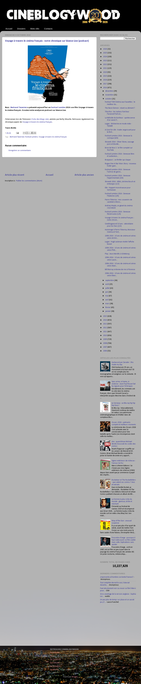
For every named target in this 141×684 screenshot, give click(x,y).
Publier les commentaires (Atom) (29, 181)
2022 (105, 64)
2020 (105, 72)
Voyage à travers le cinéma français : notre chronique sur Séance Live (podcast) (47, 41)
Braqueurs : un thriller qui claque (118, 160)
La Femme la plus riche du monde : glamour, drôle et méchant (122, 501)
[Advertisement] (49, 165)
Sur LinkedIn (54, 653)
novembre (109, 95)
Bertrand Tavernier (19, 107)
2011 (105, 332)
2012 (105, 328)
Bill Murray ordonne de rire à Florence (120, 269)
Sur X (52, 656)
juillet (107, 288)
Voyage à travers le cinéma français (37, 122)
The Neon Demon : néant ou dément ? (120, 108)
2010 (105, 335)
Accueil (8, 28)
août (107, 284)
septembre (109, 280)
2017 (105, 84)
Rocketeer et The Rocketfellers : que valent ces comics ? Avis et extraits (124, 482)
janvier (108, 311)
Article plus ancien (84, 175)
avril (107, 300)
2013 (105, 324)
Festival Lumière (58, 107)
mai (107, 296)
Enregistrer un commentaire (20, 150)
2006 (105, 351)
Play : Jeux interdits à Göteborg (117, 254)
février (108, 307)
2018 (105, 80)
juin (107, 292)
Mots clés (34, 28)
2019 (105, 76)
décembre (109, 91)
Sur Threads (55, 663)
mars (107, 304)
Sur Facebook (55, 659)
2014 (105, 320)
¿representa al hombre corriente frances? (116, 577)
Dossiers (21, 28)
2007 (105, 347)
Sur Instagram (55, 666)
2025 (105, 53)
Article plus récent (14, 175)
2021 (105, 68)
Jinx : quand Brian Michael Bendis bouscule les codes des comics (124, 444)
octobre (108, 99)
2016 (105, 88)
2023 (105, 61)
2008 (105, 343)
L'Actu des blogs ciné (40, 119)
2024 (105, 57)
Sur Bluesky (54, 670)
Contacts (48, 28)
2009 (105, 339)
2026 (105, 49)
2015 (105, 316)
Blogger (75, 677)
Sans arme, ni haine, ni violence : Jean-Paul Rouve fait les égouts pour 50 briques (124, 384)
